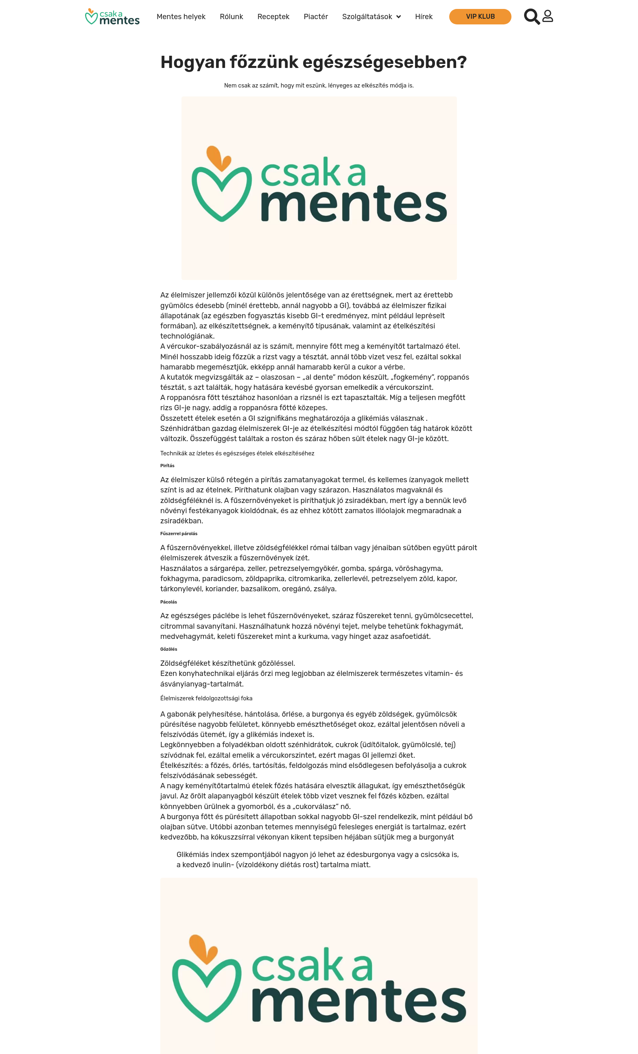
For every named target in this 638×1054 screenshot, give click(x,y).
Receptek (274, 16)
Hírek (424, 16)
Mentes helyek (181, 16)
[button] (532, 17)
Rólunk (231, 16)
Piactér (316, 16)
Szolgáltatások (371, 16)
